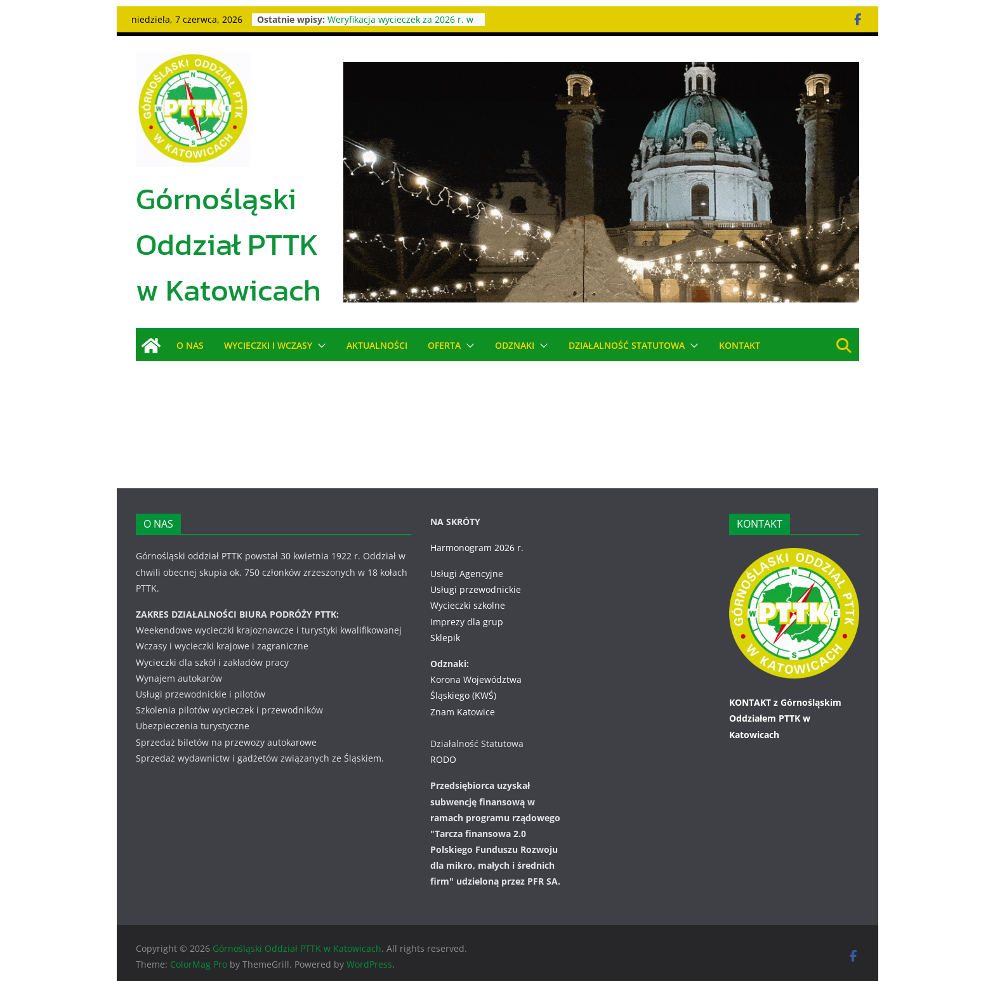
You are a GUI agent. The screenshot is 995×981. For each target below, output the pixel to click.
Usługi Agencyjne (466, 558)
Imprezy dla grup (466, 605)
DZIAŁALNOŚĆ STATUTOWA (628, 345)
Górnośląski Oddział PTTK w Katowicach (228, 244)
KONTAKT (740, 345)
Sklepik (445, 622)
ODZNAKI (516, 345)
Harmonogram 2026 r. (477, 532)
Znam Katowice (462, 695)
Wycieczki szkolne (467, 589)
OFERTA (444, 345)
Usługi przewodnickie (475, 574)
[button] (319, 345)
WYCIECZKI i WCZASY (268, 345)
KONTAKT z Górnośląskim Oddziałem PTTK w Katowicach (785, 702)
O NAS (190, 345)
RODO (443, 743)
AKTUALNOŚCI (376, 345)
